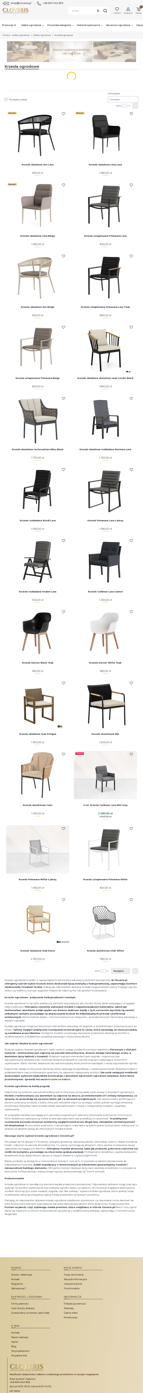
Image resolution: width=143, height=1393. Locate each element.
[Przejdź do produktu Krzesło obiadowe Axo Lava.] (37, 134)
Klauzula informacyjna (75, 1279)
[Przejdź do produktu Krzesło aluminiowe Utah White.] (105, 920)
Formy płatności (19, 1303)
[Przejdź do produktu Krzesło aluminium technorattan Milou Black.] (37, 419)
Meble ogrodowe (42, 35)
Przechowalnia (71, 1288)
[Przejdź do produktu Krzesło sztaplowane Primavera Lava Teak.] (105, 277)
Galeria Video (71, 1313)
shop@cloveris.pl (21, 3)
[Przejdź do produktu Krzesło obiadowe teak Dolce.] (37, 920)
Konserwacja (70, 1317)
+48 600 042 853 (53, 3)
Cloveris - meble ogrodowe (16, 35)
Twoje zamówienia (74, 1274)
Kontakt (15, 1279)
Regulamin (17, 1284)
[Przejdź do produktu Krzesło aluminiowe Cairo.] (37, 775)
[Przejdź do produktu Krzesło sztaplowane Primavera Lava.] (105, 206)
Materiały (69, 1308)
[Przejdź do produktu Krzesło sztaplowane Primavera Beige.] (37, 348)
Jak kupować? (18, 1288)
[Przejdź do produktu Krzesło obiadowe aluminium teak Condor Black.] (105, 348)
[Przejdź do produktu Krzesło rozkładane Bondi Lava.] (37, 490)
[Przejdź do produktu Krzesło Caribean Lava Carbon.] (105, 561)
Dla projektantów (20, 1351)
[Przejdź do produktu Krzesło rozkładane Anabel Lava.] (37, 561)
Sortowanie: (114, 93)
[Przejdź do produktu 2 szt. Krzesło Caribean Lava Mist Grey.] (105, 775)
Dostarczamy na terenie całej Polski (30, 1313)
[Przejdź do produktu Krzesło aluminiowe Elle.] (105, 704)
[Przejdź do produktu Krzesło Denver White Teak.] (105, 632)
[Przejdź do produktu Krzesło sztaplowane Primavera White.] (105, 849)
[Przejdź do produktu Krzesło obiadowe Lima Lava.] (105, 134)
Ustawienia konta (73, 1284)
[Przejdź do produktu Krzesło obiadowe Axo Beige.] (37, 277)
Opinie (14, 1342)
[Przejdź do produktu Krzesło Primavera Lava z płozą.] (105, 490)
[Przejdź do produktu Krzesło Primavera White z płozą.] (37, 849)
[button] (105, 10)
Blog (13, 1346)
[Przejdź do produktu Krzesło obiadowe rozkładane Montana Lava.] (105, 419)
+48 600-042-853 (20, 1382)
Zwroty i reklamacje (21, 1274)
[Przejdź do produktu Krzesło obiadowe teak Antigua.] (37, 704)
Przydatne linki (19, 1355)
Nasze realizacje (19, 1337)
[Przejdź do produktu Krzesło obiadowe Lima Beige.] (37, 206)
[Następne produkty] (120, 971)
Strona (118, 106)
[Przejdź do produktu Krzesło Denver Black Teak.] (37, 632)
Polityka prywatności (75, 1303)
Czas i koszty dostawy (23, 1308)
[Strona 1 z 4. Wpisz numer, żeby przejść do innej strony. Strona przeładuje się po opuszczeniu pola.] (124, 105)
